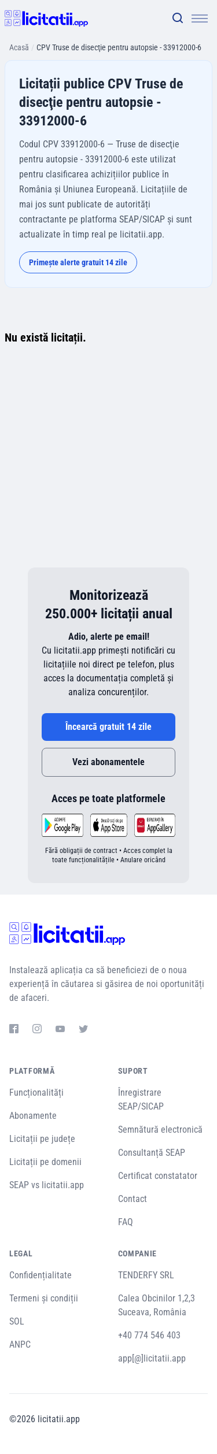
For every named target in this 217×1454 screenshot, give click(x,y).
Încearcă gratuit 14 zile (108, 726)
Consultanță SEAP (151, 1152)
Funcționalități (36, 1092)
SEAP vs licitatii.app (46, 1184)
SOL (16, 1321)
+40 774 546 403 (149, 1335)
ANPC (20, 1344)
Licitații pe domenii (45, 1161)
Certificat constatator (157, 1175)
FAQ (125, 1221)
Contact (132, 1198)
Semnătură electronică (160, 1129)
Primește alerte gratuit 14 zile (78, 262)
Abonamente (33, 1115)
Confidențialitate (40, 1275)
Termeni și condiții (43, 1298)
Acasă (19, 47)
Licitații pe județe (42, 1138)
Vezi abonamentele (108, 761)
